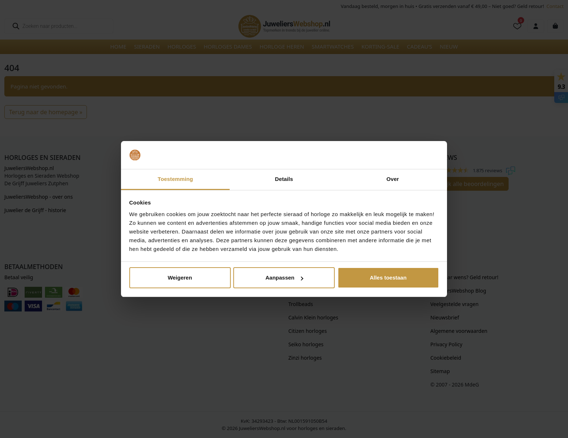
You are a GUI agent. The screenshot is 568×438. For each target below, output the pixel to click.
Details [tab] (284, 179)
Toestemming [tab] (175, 179)
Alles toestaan (388, 277)
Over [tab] (393, 179)
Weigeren (180, 277)
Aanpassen (284, 277)
